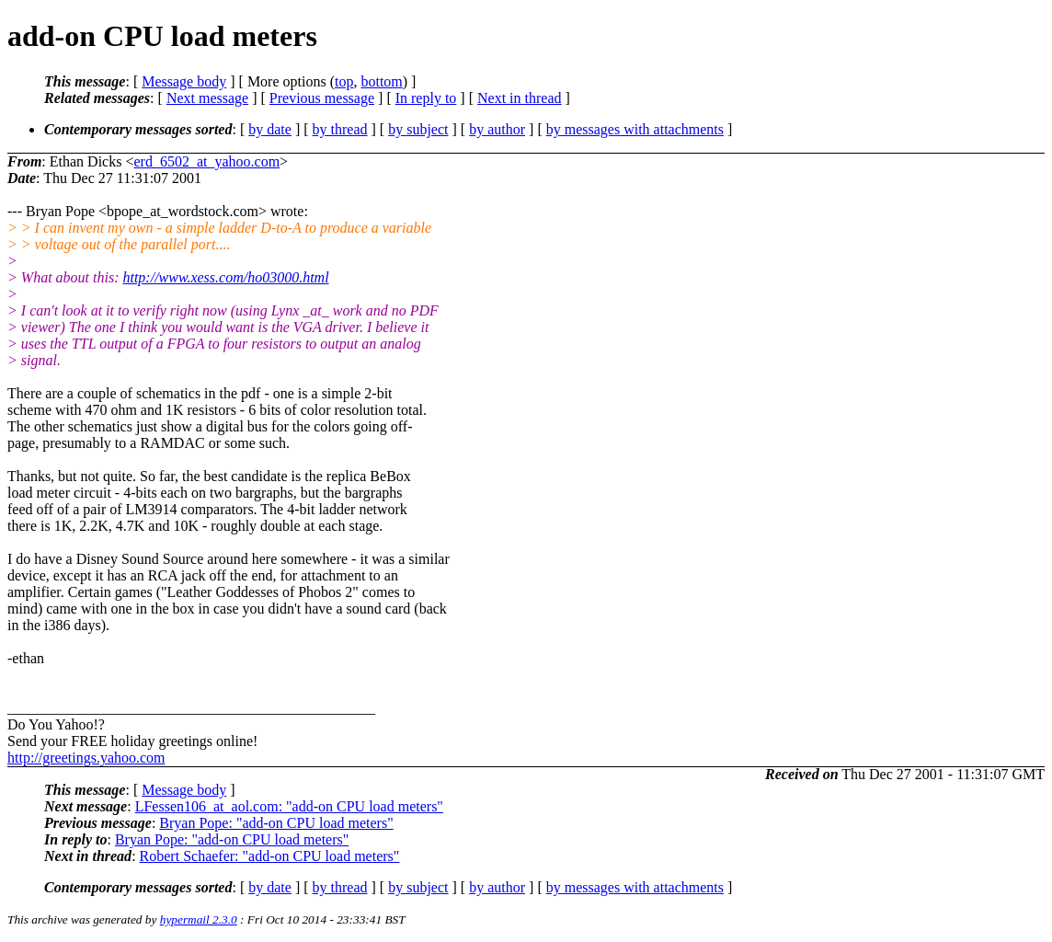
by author (497, 129)
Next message (207, 98)
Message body (184, 81)
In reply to (426, 98)
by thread (340, 129)
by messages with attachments (635, 129)
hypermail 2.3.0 (198, 919)
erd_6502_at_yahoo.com (206, 161)
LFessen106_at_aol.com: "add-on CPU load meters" (289, 806)
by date (270, 129)
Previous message (321, 98)
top (344, 81)
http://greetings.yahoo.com (86, 757)
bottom (381, 81)
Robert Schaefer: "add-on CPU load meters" (270, 856)
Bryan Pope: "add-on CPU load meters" (276, 823)
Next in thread (519, 98)
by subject (418, 129)
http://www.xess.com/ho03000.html (225, 277)
